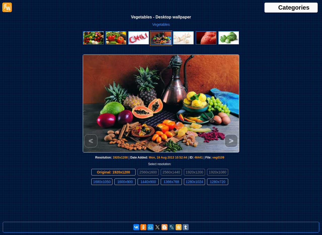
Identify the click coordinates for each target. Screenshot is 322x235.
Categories (293, 8)
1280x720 (217, 182)
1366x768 (171, 182)
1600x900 (125, 182)
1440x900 (148, 182)
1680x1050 (101, 182)
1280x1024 (194, 182)
